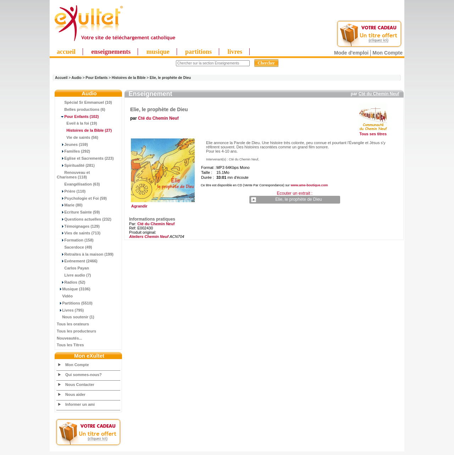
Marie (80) (70, 205)
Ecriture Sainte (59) (78, 212)
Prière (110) (71, 191)
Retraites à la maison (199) (85, 254)
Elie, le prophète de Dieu (170, 78)
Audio (77, 78)
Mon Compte (387, 53)
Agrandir (162, 204)
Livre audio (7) (74, 275)
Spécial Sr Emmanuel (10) (84, 102)
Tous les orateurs (73, 324)
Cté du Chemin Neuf (379, 93)
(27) (84, 130)
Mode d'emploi (351, 53)
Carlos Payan (73, 268)
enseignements (111, 51)
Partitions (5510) (75, 303)
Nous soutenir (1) (75, 317)
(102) (78, 116)
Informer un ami (80, 404)
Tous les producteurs (76, 331)
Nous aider (75, 394)
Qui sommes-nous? (83, 374)
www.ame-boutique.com (309, 185)
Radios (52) (71, 282)
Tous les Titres (70, 345)
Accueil (61, 78)
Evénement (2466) (77, 261)
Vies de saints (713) (78, 233)
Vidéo (65, 296)
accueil (66, 51)
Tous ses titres (373, 134)
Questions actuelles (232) (84, 219)
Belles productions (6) (81, 109)
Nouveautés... (69, 338)
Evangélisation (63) (78, 184)
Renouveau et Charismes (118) (73, 175)
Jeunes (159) (72, 144)
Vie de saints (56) (77, 137)
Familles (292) (73, 151)
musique (158, 51)
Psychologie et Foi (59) (82, 198)
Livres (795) (70, 310)
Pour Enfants (96, 78)
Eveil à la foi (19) (77, 123)
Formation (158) (75, 240)
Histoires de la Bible (129, 78)
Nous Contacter (79, 384)
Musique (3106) (73, 289)
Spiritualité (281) (76, 165)
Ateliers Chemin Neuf (148, 236)
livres (234, 51)
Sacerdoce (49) (74, 247)
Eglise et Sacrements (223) (85, 158)
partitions (198, 51)
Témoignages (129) (78, 226)
